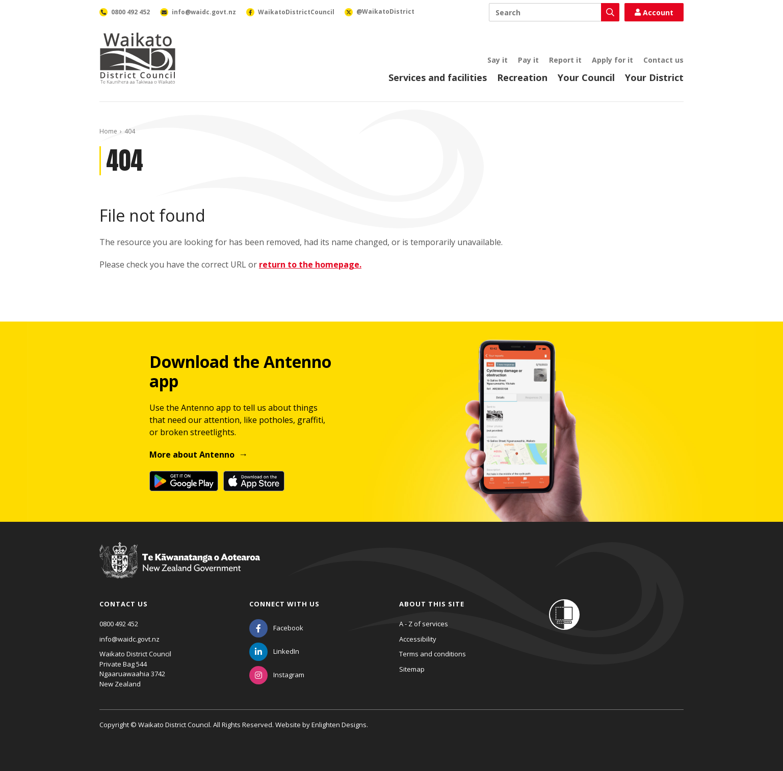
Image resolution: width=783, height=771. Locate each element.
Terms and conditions (432, 653)
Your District (654, 77)
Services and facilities (437, 77)
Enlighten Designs (339, 724)
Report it (565, 60)
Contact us (663, 60)
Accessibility (417, 639)
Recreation (522, 77)
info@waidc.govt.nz (129, 639)
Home (108, 131)
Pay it (528, 60)
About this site (431, 603)
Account (654, 12)
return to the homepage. (310, 264)
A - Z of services (423, 623)
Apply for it (612, 60)
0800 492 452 (118, 623)
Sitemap (412, 669)
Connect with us (284, 603)
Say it (497, 60)
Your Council (586, 77)
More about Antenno (191, 454)
